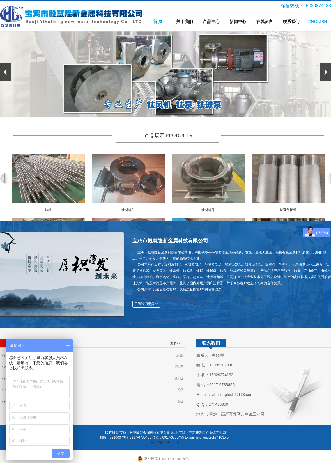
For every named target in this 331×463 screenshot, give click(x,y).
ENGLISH (317, 21)
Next (325, 72)
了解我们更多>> (146, 304)
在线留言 (264, 21)
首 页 (158, 21)
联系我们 (291, 21)
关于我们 (184, 21)
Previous (5, 72)
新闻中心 (237, 21)
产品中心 (211, 21)
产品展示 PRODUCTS (168, 135)
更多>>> (176, 343)
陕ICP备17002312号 (165, 442)
